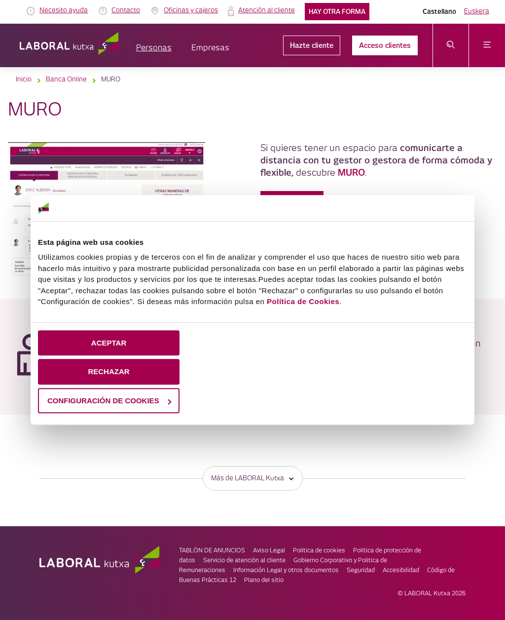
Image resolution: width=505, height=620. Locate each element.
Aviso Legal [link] (269, 550)
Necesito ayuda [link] (63, 10)
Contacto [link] (125, 10)
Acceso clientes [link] (385, 45)
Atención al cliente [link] (266, 10)
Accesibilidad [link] (401, 570)
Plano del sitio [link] (264, 580)
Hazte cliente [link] (311, 45)
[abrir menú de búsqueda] (451, 45)
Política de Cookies (303, 301)
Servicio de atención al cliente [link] (244, 560)
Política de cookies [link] (319, 550)
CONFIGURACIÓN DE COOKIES (109, 400)
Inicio (24, 79)
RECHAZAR (108, 371)
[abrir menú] (487, 45)
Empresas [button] (210, 48)
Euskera (476, 11)
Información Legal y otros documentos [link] (286, 570)
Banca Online (66, 79)
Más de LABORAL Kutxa (252, 478)
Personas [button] (154, 48)
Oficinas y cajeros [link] (191, 10)
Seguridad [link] (361, 570)
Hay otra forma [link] (337, 11)
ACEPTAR (108, 343)
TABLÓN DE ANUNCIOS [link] (212, 550)
